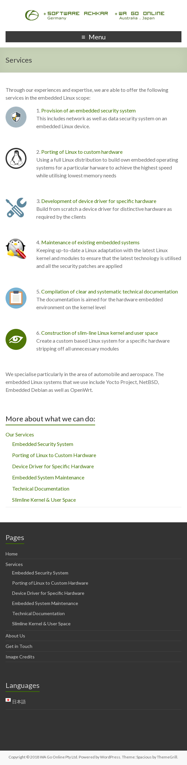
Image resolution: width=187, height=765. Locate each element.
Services (14, 564)
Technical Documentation (40, 488)
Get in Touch (19, 646)
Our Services (20, 434)
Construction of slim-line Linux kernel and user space (99, 333)
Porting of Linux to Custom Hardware (54, 455)
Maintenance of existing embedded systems (90, 242)
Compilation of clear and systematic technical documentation (109, 291)
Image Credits (20, 656)
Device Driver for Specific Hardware (53, 466)
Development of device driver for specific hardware (98, 201)
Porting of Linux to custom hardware (82, 152)
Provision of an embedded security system (88, 110)
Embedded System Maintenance (48, 477)
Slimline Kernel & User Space (44, 499)
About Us (15, 635)
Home (12, 553)
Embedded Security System (42, 444)
